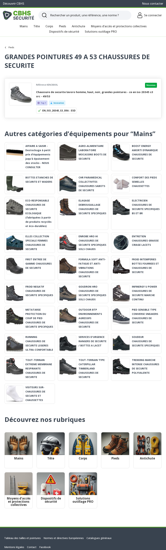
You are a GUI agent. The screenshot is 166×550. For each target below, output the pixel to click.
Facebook (45, 547)
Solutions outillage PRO (101, 31)
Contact (31, 547)
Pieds (62, 26)
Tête (36, 26)
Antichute (78, 26)
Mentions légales (14, 547)
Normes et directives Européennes (64, 538)
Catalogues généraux (99, 538)
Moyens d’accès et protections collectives (119, 26)
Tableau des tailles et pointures (22, 538)
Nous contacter (152, 3)
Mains (24, 26)
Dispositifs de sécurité (64, 31)
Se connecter (149, 15)
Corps (49, 26)
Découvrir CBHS (13, 3)
